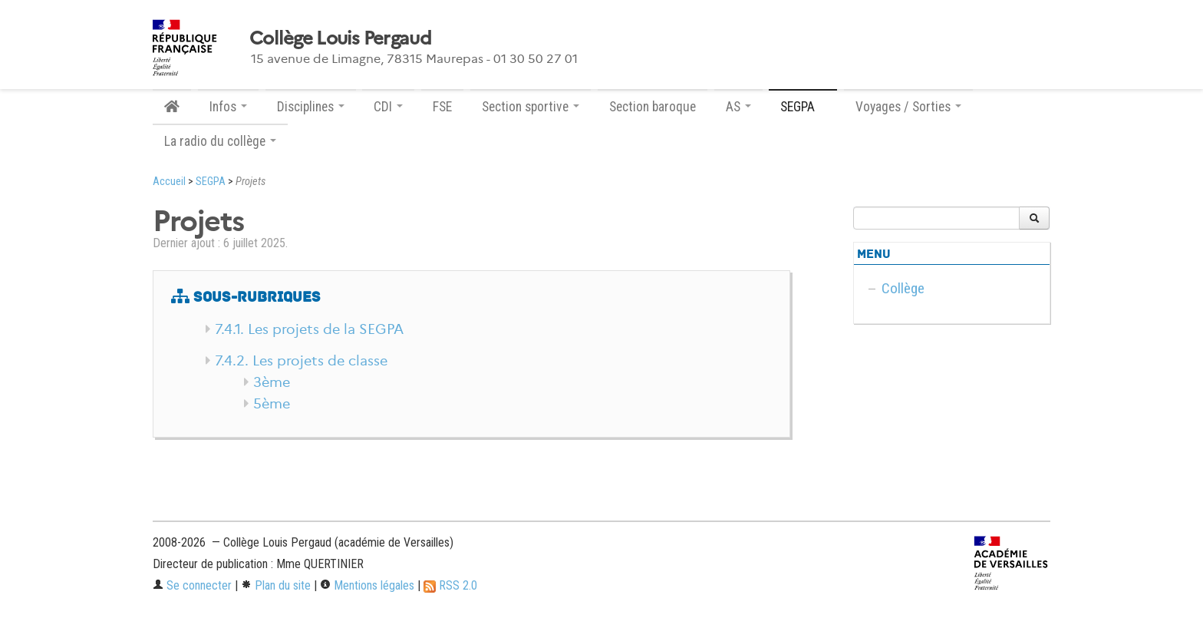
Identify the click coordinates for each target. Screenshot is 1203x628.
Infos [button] (228, 106)
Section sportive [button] (530, 106)
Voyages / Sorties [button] (908, 106)
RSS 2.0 (450, 585)
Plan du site (276, 585)
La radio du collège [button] (220, 141)
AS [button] (738, 106)
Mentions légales (367, 585)
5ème (271, 403)
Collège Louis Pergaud (340, 38)
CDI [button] (388, 106)
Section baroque (652, 106)
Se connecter (192, 585)
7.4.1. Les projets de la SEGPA (309, 329)
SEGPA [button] (803, 106)
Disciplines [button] (310, 106)
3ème (271, 382)
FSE (442, 106)
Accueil (169, 181)
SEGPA (211, 181)
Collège (903, 288)
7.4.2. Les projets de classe (301, 360)
